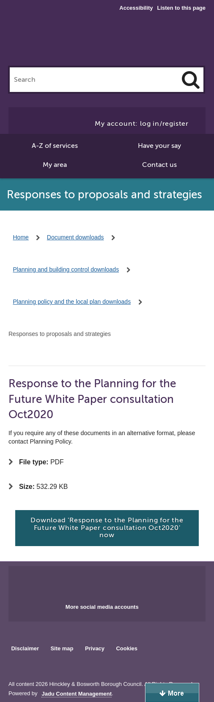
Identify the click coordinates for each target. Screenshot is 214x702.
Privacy (94, 648)
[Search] (190, 79)
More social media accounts (102, 607)
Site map (61, 648)
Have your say (159, 146)
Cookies (126, 648)
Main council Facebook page (89, 582)
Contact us (159, 165)
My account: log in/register (142, 124)
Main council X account (117, 582)
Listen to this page (181, 8)
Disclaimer (25, 648)
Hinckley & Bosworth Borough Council (107, 41)
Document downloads (75, 237)
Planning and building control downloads (66, 269)
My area (55, 165)
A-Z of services (55, 146)
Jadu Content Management (76, 694)
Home (21, 237)
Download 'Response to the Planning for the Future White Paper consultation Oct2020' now (107, 527)
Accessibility (136, 8)
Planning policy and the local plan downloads (72, 301)
